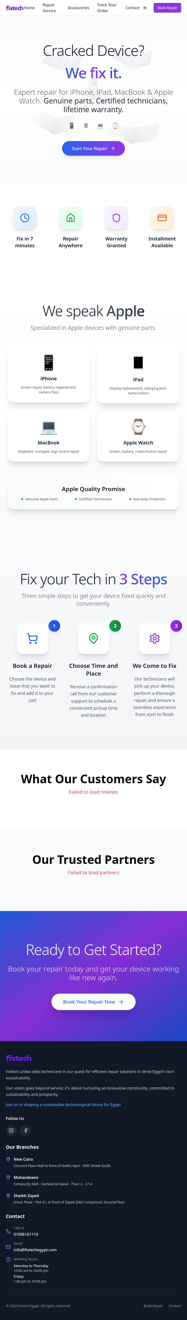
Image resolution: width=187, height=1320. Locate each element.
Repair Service (49, 7)
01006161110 (26, 1234)
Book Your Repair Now (93, 1001)
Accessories (78, 7)
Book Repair (167, 7)
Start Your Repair (93, 148)
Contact (133, 7)
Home (29, 7)
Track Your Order (107, 7)
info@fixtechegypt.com (35, 1249)
